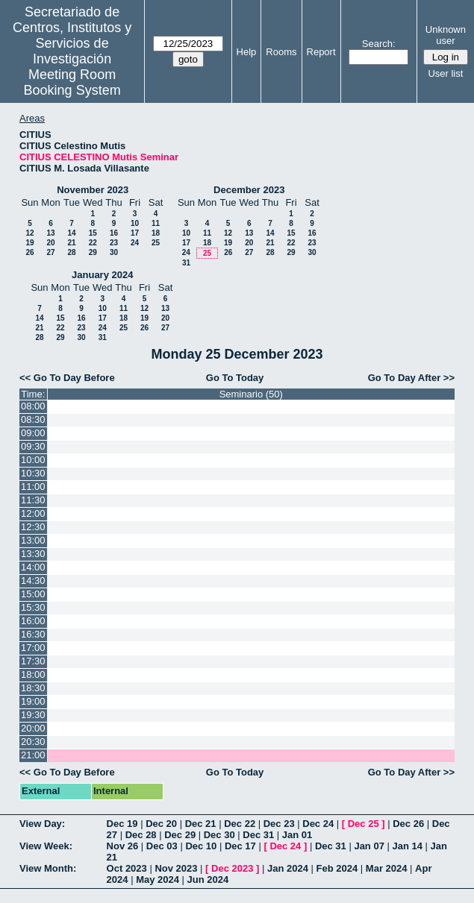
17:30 (33, 661)
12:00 (33, 513)
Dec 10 (200, 846)
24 (135, 243)
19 (29, 243)
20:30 (33, 741)
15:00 (33, 594)
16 (114, 233)
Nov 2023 (176, 868)
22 (93, 243)
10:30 (33, 473)
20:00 (33, 728)
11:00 (33, 486)
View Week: (45, 846)
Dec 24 (318, 823)
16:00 (33, 620)
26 (29, 252)
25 (156, 243)
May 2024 (157, 879)
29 (93, 252)
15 (93, 233)
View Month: (47, 868)
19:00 (33, 701)
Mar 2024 (387, 868)
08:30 (33, 419)
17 (135, 233)
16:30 (33, 634)
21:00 (33, 755)
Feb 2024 (337, 868)
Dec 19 (122, 823)
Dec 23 (279, 823)
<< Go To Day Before (67, 377)
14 (71, 233)
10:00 (33, 459)
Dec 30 (219, 834)
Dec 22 (239, 823)
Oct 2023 (127, 868)
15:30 (33, 607)
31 (186, 263)
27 (50, 252)
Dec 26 (408, 823)
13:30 (33, 553)
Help (247, 51)
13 (50, 233)
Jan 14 (407, 846)
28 (71, 252)
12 (29, 233)
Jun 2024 (208, 879)
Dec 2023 (232, 868)
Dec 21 (200, 823)
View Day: (42, 823)
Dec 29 (180, 834)
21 (71, 243)
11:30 (33, 500)
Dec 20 (161, 823)
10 (135, 223)
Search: (379, 43)
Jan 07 (369, 846)
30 (114, 252)
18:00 (33, 674)
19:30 (33, 714)
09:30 (33, 446)
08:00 (33, 406)
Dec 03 (162, 846)
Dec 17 (240, 846)
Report (321, 51)
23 (114, 243)
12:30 (33, 526)
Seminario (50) (251, 394)
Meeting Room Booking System (72, 82)
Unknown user (445, 35)
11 (156, 223)
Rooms (281, 51)
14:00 (33, 567)
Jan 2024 (287, 868)
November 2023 (92, 189)
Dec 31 (258, 834)
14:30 (33, 580)
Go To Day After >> (411, 377)
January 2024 (102, 274)
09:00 (33, 432)
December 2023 (248, 189)
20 (50, 243)
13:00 (33, 540)
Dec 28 (141, 834)
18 (156, 233)
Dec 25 (363, 823)
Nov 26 (123, 846)
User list (445, 73)
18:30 (33, 687)
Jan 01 (297, 834)
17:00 (33, 647)
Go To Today (235, 377)
